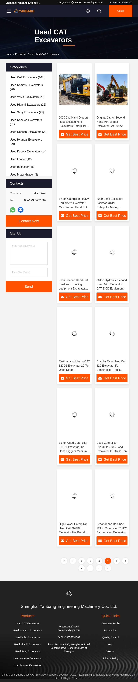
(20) (26, 141)
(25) (27, 96)
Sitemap (110, 651)
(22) (28, 104)
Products (20, 54)
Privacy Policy (110, 658)
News (111, 644)
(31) (26, 122)
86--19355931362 (121, 2)
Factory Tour (110, 630)
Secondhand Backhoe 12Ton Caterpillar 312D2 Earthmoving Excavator (111, 528)
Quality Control (110, 637)
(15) (22, 166)
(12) (21, 159)
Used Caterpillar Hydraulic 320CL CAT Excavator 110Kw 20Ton (111, 447)
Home (9, 54)
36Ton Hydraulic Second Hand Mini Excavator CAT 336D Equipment (111, 284)
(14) (28, 151)
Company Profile (110, 623)
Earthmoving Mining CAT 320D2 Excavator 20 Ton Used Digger (74, 365)
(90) (26, 87)
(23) (28, 131)
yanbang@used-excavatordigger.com (80, 2)
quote (120, 10)
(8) (24, 174)
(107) (27, 77)
